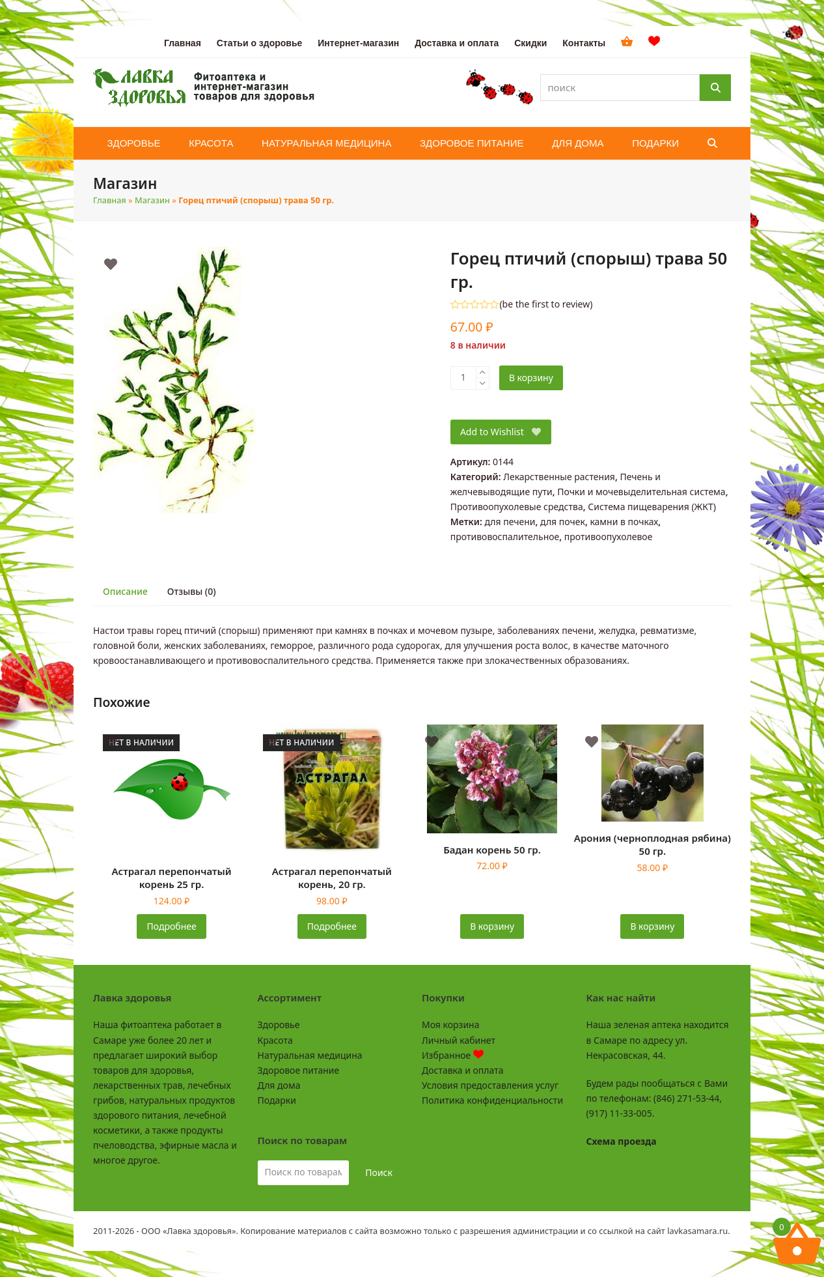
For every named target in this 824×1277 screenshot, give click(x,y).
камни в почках (624, 521)
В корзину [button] (492, 926)
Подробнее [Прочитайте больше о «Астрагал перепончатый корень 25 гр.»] (172, 926)
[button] (712, 143)
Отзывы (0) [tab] (191, 591)
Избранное (453, 1055)
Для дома (279, 1085)
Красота (275, 1040)
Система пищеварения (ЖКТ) (652, 506)
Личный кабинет (458, 1040)
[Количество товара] (463, 378)
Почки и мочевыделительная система (641, 491)
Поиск (378, 1172)
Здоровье (279, 1024)
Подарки (277, 1100)
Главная (109, 200)
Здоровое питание (299, 1070)
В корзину (531, 377)
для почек (562, 521)
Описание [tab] (125, 591)
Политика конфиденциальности (492, 1100)
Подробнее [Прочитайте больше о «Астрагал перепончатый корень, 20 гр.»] (332, 926)
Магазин (152, 200)
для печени (509, 521)
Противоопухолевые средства (516, 506)
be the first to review (546, 304)
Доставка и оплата (462, 1070)
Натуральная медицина (310, 1055)
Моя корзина (450, 1024)
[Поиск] (715, 87)
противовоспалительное (504, 536)
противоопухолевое (608, 536)
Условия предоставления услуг (490, 1085)
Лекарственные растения (559, 476)
